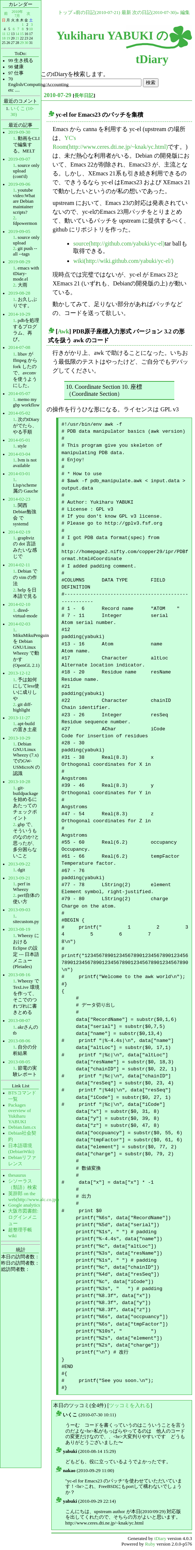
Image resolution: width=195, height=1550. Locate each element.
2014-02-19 (19, 532)
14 (17, 34)
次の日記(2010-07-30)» (155, 12)
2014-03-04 (19, 454)
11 (4, 34)
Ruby (150, 1544)
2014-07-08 (19, 347)
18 (4, 38)
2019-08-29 (19, 261)
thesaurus (17, 1175)
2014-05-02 (19, 413)
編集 (185, 12)
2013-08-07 (19, 1020)
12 (8, 34)
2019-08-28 (19, 293)
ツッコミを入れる (129, 1405)
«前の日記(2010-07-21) (96, 12)
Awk (63, 331)
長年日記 (83, 95)
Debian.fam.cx (22, 1127)
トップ (65, 12)
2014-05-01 (19, 440)
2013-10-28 (19, 781)
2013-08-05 (19, 1061)
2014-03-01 (19, 473)
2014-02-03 (19, 624)
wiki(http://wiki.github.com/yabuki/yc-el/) (123, 261)
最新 (126, 12)
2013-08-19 (19, 929)
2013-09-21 (19, 878)
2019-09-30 (19, 132)
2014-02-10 (19, 604)
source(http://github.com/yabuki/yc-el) (119, 243)
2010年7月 (17, 13)
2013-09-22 (19, 864)
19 (8, 38)
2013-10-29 (19, 738)
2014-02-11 (19, 564)
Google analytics (24, 1205)
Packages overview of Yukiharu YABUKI (19, 1113)
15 (22, 34)
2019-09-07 (19, 159)
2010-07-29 (57, 95)
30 (26, 43)
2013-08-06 (19, 1040)
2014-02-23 (19, 499)
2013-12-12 (19, 673)
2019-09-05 (19, 231)
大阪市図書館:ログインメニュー (23, 1217)
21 (17, 38)
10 (30, 29)
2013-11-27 (19, 717)
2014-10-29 (19, 314)
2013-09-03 (19, 909)
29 (22, 43)
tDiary (160, 1538)
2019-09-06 (19, 184)
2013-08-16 (19, 974)
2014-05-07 (19, 393)
